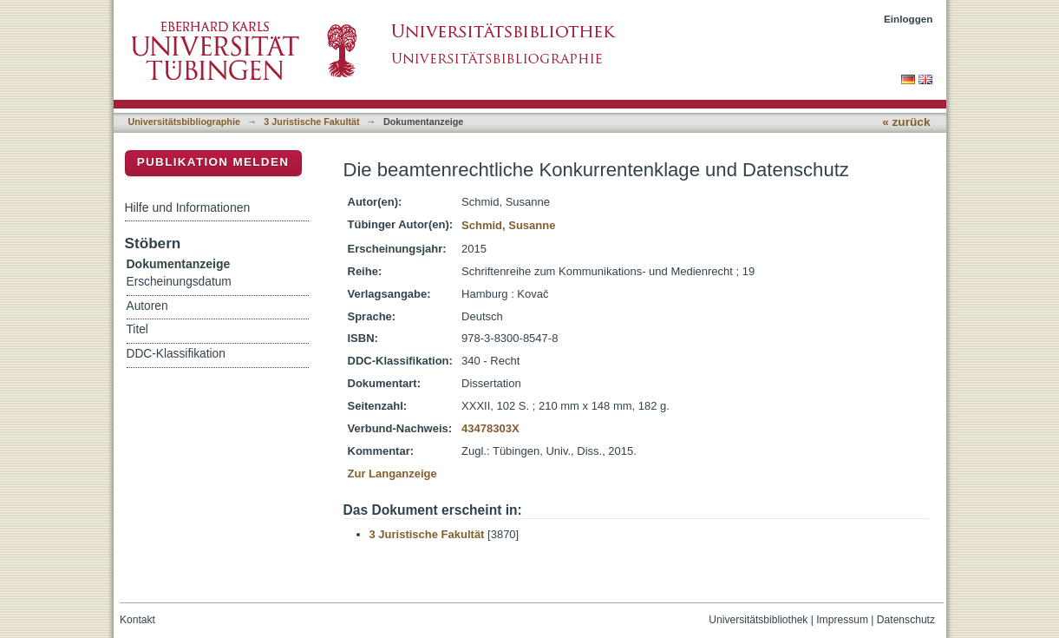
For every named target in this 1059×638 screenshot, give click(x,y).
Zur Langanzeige (392, 473)
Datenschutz (906, 620)
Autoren (147, 305)
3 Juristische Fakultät (311, 121)
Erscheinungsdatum (179, 281)
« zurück (906, 121)
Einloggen (908, 18)
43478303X (490, 428)
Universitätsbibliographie (184, 121)
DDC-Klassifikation (176, 353)
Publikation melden (213, 161)
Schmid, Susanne (508, 225)
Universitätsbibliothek (758, 620)
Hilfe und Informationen (188, 207)
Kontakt (137, 620)
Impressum (842, 620)
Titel (137, 329)
